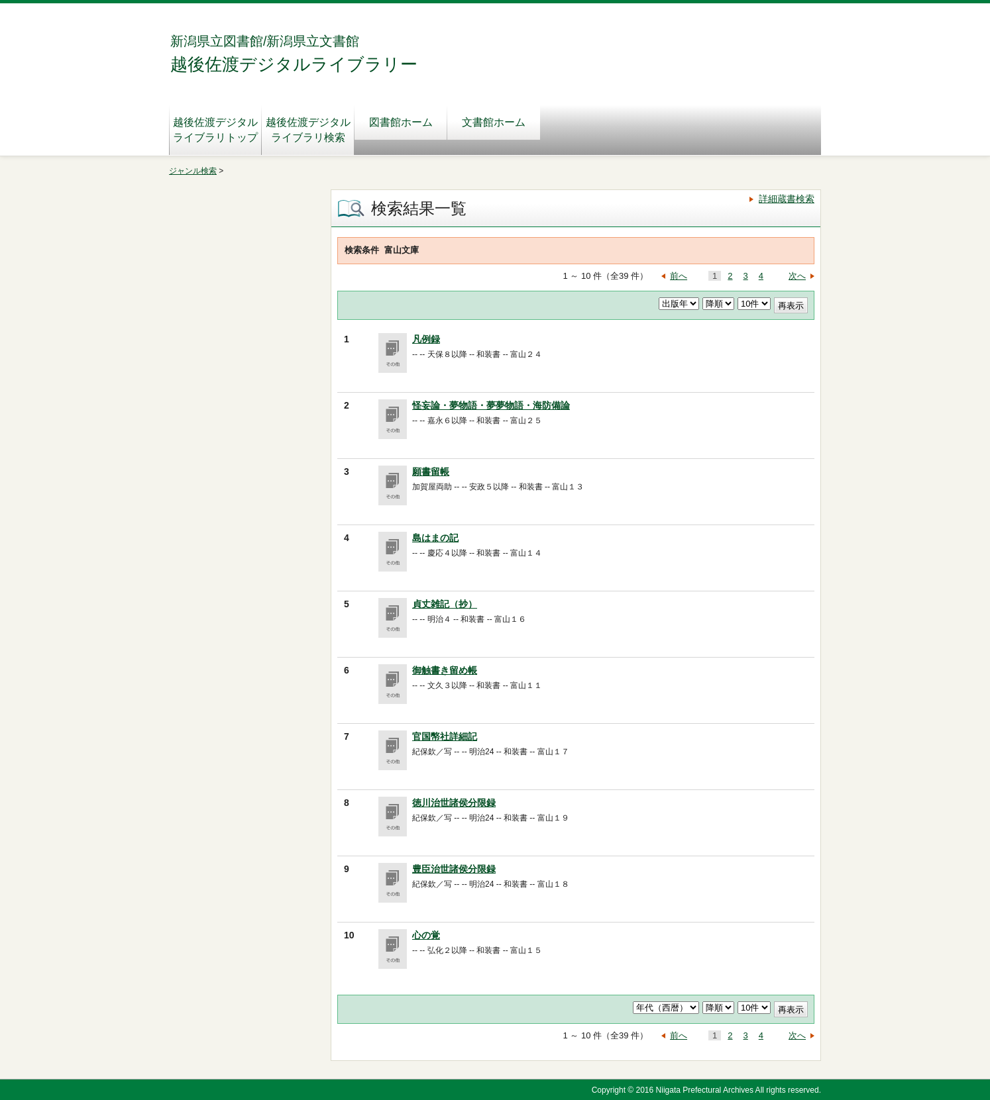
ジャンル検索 (193, 170)
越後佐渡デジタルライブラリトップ (215, 130)
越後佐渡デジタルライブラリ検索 (308, 130)
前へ (678, 276)
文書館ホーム (493, 122)
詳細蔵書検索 (786, 198)
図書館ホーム (401, 122)
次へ (797, 276)
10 (349, 935)
